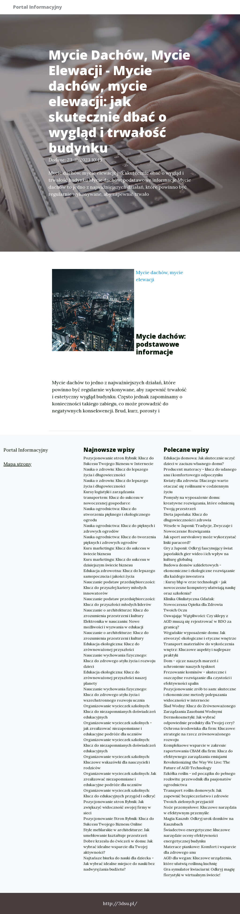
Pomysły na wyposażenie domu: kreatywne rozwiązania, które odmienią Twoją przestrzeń (199, 503)
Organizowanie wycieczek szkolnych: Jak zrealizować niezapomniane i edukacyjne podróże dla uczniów (119, 779)
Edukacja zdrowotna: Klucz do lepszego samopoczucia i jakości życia (119, 573)
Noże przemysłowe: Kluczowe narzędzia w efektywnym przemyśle (200, 810)
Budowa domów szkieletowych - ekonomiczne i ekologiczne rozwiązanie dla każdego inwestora (199, 571)
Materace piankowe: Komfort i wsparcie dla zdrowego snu (200, 849)
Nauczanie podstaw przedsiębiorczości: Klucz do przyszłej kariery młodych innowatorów (119, 587)
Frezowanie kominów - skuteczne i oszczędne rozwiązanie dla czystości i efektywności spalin (198, 678)
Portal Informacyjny (40, 7)
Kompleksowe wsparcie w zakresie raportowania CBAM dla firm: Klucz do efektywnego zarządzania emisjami (198, 751)
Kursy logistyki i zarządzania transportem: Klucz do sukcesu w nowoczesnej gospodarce (113, 497)
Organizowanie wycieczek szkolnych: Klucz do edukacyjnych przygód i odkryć (119, 793)
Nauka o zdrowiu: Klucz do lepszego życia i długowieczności (115, 472)
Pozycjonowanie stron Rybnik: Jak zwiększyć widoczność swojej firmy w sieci (117, 807)
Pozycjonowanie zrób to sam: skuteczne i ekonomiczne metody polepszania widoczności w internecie (200, 695)
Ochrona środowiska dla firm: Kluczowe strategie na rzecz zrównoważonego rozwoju (199, 734)
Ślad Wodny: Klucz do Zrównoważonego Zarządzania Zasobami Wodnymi (200, 708)
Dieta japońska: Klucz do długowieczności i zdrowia (187, 517)
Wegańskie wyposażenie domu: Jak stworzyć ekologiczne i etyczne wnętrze (200, 635)
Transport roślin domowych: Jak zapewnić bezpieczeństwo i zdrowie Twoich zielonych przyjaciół (196, 796)
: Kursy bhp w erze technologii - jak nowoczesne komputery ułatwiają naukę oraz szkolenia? (200, 587)
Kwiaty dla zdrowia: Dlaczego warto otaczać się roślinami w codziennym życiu (196, 486)
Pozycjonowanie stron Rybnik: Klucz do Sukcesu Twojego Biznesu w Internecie (118, 461)
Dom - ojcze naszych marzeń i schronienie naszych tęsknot (191, 663)
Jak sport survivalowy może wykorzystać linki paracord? (200, 539)
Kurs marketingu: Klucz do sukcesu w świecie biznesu (116, 551)
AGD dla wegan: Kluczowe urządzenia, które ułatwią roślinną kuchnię (198, 861)
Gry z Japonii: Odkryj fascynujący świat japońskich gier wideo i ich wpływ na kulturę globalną (198, 554)
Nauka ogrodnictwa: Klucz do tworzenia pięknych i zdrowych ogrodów (119, 539)
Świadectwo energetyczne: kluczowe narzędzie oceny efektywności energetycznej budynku (197, 835)
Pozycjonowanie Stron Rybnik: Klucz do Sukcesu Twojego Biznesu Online (118, 821)
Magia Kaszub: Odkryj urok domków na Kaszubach (198, 821)
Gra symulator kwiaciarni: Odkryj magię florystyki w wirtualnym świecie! (199, 872)
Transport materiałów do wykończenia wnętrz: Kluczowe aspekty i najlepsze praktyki (199, 649)
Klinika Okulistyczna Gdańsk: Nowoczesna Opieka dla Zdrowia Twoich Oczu (193, 604)
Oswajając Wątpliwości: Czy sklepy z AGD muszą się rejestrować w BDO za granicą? (197, 621)
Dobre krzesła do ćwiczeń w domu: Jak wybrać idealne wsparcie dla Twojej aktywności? (118, 847)
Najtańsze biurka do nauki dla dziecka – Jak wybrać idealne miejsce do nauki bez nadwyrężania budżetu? (119, 864)
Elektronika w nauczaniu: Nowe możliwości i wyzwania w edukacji (113, 624)
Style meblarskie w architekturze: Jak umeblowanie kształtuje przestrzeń (116, 832)
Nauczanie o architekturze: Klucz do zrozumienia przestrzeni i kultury (116, 613)
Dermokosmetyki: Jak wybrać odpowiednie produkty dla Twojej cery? (199, 720)
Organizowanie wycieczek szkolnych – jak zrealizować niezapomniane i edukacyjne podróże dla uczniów (117, 728)
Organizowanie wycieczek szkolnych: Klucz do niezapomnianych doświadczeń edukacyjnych (119, 711)
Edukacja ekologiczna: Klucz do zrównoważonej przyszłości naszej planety (114, 678)
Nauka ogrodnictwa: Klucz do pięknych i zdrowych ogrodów (119, 528)
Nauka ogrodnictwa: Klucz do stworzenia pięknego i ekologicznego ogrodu (116, 514)
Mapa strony (17, 464)
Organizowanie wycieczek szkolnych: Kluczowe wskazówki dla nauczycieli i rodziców (116, 762)
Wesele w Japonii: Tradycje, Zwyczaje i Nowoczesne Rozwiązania (198, 528)
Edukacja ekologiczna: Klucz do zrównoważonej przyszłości (111, 646)
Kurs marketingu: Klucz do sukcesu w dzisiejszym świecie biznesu (116, 562)
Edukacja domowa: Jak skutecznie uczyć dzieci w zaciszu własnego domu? (199, 461)
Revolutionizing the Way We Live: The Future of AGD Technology (197, 765)
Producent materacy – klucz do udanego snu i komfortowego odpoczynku (200, 472)
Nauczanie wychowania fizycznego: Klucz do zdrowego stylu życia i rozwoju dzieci (119, 661)
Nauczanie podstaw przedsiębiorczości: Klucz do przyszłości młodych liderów (119, 601)
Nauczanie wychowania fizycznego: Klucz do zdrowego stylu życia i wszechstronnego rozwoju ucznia (115, 695)
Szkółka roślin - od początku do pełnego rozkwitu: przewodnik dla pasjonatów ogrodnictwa (199, 779)
